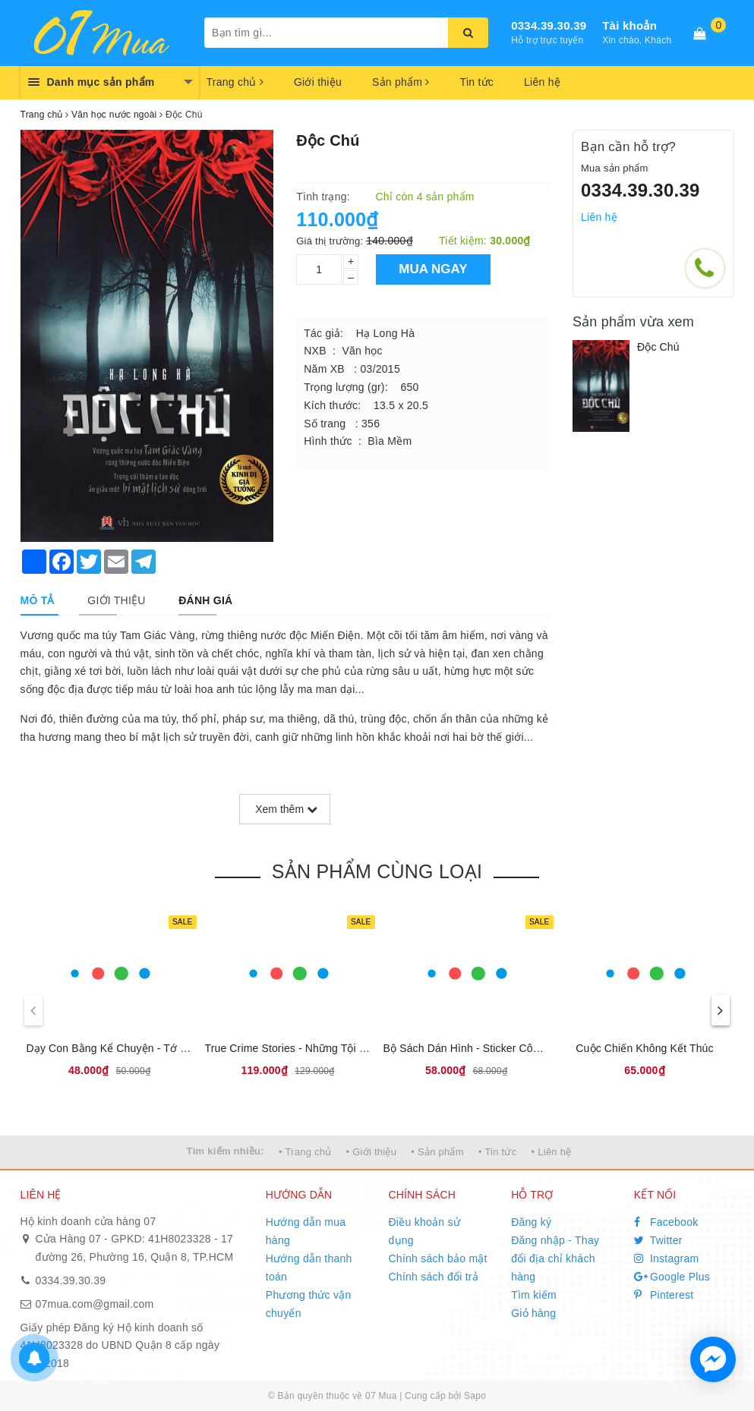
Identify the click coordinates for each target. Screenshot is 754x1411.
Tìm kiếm (534, 1295)
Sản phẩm (401, 82)
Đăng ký (531, 1222)
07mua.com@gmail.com (95, 1304)
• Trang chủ (305, 1151)
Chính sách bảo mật (437, 1258)
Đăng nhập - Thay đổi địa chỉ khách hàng (555, 1258)
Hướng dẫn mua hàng (306, 1231)
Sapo (475, 1396)
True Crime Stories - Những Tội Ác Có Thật (309, 1048)
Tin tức (477, 82)
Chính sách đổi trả (433, 1277)
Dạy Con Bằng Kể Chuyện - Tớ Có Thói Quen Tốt (147, 1048)
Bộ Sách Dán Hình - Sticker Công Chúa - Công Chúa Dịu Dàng (535, 1048)
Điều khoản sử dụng (423, 1231)
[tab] (38, 600)
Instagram (666, 1258)
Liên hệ (542, 82)
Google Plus (672, 1277)
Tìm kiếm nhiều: (225, 1151)
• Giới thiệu (371, 1151)
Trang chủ (235, 82)
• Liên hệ (552, 1151)
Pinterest (664, 1295)
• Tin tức (497, 1151)
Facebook (666, 1222)
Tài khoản (629, 25)
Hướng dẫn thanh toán (309, 1267)
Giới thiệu (318, 82)
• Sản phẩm (437, 1151)
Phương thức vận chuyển (309, 1304)
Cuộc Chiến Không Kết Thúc (644, 1048)
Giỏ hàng (533, 1313)
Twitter (658, 1240)
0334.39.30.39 (548, 25)
